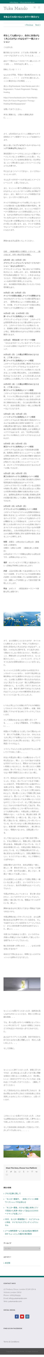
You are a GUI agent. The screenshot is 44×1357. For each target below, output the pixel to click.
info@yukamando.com (27, 2)
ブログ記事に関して (13, 1193)
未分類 (7, 1263)
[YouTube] (22, 1317)
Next (37, 25)
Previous (29, 25)
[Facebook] (17, 1317)
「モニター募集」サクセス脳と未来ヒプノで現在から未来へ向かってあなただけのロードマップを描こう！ (21, 1211)
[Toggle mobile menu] (39, 7)
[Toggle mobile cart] (34, 7)
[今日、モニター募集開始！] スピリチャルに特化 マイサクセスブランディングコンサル (22, 1222)
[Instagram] (27, 1317)
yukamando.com (15, 1301)
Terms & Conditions (11, 1342)
